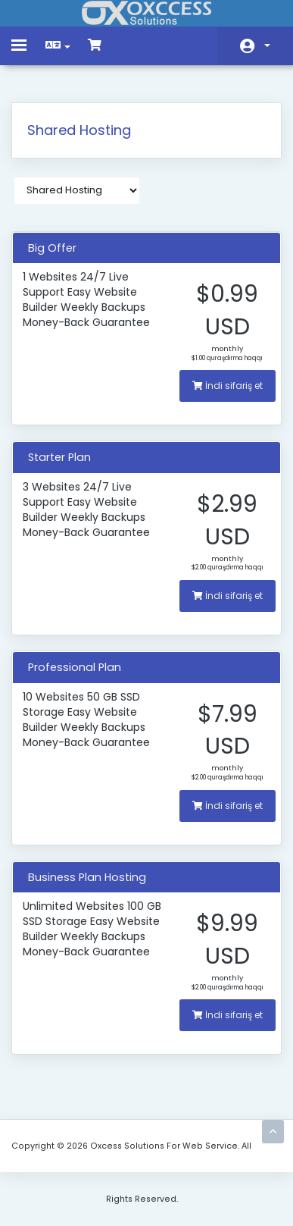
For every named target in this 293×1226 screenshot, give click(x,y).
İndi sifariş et (227, 385)
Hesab (267, 45)
